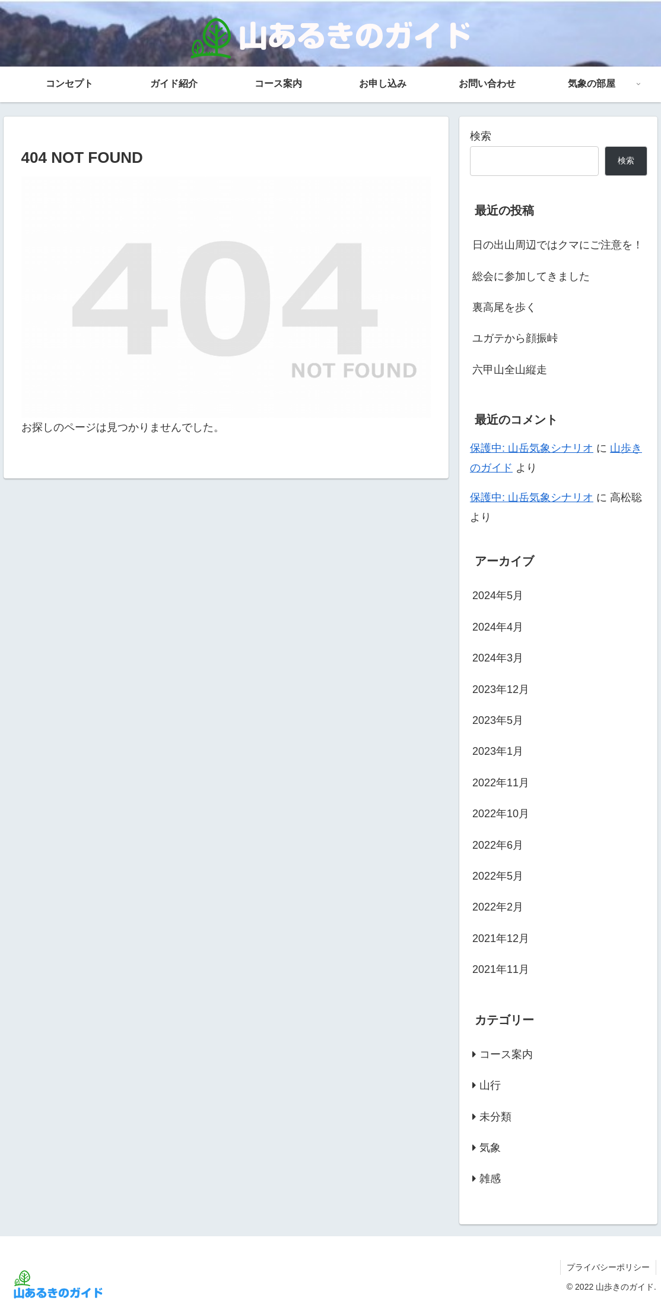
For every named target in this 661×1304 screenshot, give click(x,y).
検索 (480, 136)
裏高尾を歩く (504, 307)
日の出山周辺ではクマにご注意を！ (557, 245)
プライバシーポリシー (608, 1267)
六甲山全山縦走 (509, 370)
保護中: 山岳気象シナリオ (531, 448)
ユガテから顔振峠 (515, 338)
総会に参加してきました (531, 276)
